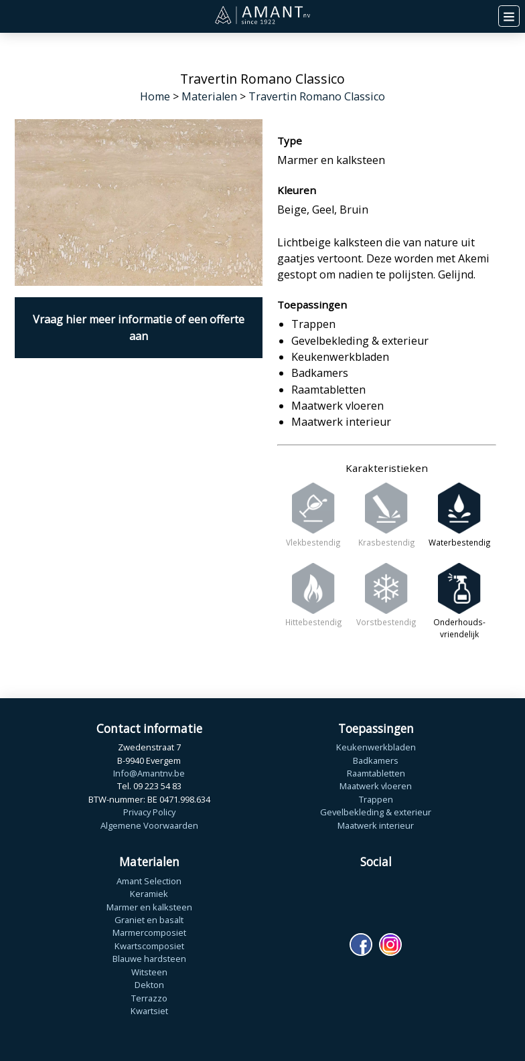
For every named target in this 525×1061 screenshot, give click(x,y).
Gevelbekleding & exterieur (375, 812)
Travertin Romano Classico (316, 96)
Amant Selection (149, 881)
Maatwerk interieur (376, 825)
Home (155, 96)
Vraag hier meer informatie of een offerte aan (138, 327)
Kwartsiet (149, 1011)
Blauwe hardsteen (149, 959)
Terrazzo (149, 998)
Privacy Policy (149, 812)
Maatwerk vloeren (376, 786)
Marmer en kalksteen (149, 907)
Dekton (149, 985)
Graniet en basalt (149, 920)
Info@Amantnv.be (149, 773)
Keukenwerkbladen (376, 747)
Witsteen (149, 972)
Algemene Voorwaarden (149, 825)
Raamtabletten (376, 773)
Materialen (209, 96)
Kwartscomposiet (149, 946)
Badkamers (375, 760)
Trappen (376, 799)
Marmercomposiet (149, 932)
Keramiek (149, 894)
